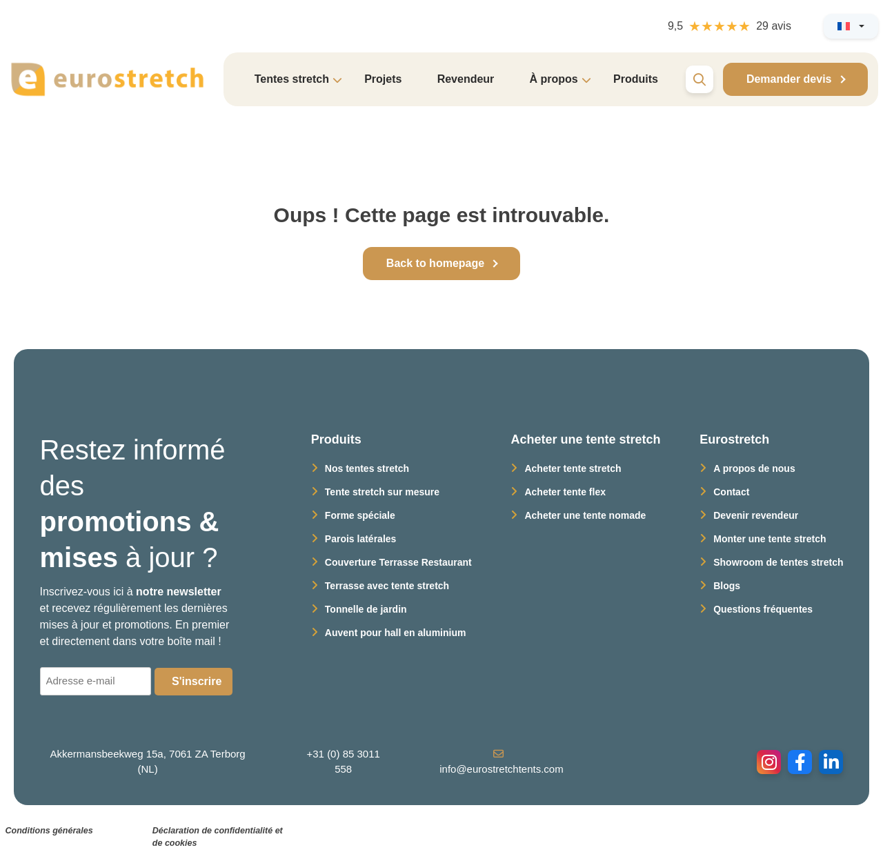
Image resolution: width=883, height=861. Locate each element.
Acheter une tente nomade (585, 515)
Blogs (726, 585)
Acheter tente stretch (572, 468)
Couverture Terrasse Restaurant (398, 562)
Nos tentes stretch (367, 468)
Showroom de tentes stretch (778, 562)
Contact (731, 491)
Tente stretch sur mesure (382, 491)
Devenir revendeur (755, 515)
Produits (635, 79)
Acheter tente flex (564, 491)
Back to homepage (435, 263)
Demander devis (789, 79)
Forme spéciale (360, 515)
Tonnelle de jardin (366, 609)
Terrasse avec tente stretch (387, 585)
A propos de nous (754, 468)
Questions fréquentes (763, 609)
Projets (382, 79)
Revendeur (466, 79)
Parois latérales (361, 538)
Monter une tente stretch (769, 538)
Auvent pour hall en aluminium (395, 632)
